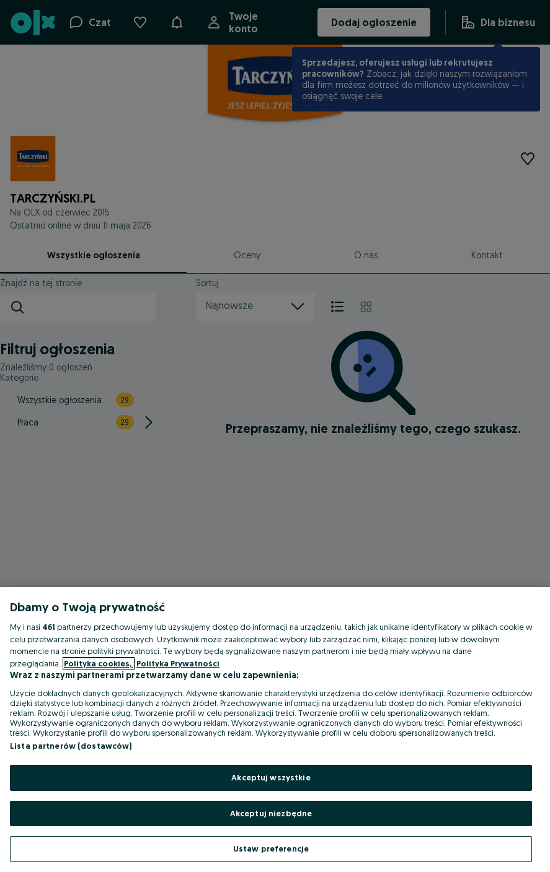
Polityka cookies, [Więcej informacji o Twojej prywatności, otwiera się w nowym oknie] (98, 663)
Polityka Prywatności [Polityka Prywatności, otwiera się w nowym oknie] (178, 663)
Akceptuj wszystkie (270, 777)
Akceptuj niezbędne (271, 813)
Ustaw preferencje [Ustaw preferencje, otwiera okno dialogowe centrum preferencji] (271, 848)
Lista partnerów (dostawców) (71, 746)
